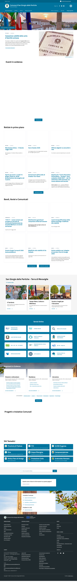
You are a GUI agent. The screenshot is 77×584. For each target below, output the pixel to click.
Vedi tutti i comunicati (44, 269)
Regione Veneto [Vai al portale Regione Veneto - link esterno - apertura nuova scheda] (7, 1)
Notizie (58, 527)
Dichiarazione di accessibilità (44, 569)
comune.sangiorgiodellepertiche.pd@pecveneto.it (12, 572)
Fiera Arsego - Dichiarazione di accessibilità (47, 571)
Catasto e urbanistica (25, 536)
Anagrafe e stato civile (26, 531)
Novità (16, 10)
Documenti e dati (7, 539)
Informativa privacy (42, 563)
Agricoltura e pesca (25, 527)
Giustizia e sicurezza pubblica (44, 527)
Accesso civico (41, 557)
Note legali (41, 568)
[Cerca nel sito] (71, 6)
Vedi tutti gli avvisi (32, 269)
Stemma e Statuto (7, 541)
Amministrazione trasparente (44, 556)
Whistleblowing (42, 559)
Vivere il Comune (28, 10)
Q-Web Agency (70, 579)
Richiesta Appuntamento (26, 557)
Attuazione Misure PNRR (26, 563)
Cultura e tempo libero (26, 538)
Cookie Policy (41, 564)
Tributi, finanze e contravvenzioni (45, 534)
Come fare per (59, 550)
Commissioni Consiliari (8, 538)
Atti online (62, 10)
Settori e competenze (54, 10)
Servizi (21, 10)
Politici (5, 531)
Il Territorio (59, 538)
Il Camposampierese (60, 540)
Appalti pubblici (24, 532)
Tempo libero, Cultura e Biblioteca (63, 541)
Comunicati (59, 529)
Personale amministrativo (8, 536)
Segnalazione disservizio (26, 559)
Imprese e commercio (43, 529)
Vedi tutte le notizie (38, 194)
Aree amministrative (7, 532)
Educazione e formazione (26, 539)
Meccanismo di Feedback (43, 566)
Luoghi (58, 543)
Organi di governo (7, 527)
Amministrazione (8, 10)
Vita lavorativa (41, 538)
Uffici (5, 534)
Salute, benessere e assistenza (44, 532)
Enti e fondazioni (7, 543)
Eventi (58, 545)
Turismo (40, 536)
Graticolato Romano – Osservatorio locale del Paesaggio (64, 547)
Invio (55, 474)
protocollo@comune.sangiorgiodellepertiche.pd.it (12, 568)
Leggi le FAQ (24, 556)
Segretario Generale (7, 529)
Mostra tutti (38, 403)
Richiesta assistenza (25, 561)
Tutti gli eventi (38, 120)
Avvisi (58, 531)
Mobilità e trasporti (42, 531)
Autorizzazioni (24, 534)
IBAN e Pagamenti (42, 561)
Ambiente (23, 529)
